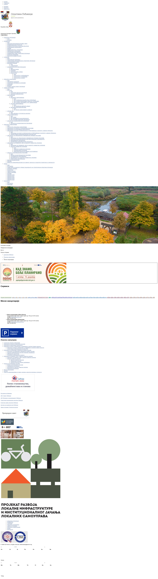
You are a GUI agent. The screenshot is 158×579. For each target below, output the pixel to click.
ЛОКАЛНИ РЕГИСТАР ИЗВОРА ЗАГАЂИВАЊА (26, 151)
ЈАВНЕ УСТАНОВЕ (9, 87)
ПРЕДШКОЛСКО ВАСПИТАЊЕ (18, 107)
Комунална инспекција (13, 368)
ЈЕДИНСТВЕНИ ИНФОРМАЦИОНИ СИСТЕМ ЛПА (23, 134)
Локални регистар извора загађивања (20, 362)
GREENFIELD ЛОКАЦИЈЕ (13, 51)
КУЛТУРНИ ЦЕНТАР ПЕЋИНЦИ (18, 92)
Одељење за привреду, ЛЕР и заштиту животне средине (18, 356)
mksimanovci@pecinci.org (17, 322)
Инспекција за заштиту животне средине (17, 367)
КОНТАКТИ (7, 181)
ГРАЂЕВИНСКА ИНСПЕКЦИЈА (18, 156)
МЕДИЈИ (9, 85)
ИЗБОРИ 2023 (10, 178)
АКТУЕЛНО (10, 166)
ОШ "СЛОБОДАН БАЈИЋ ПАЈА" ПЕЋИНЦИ (25, 100)
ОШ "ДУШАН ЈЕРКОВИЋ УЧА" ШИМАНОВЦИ (25, 102)
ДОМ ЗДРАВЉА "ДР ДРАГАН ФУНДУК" (20, 113)
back (8, 38)
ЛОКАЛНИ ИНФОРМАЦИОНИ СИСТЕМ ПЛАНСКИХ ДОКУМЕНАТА (27, 139)
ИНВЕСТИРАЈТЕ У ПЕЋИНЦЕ (15, 49)
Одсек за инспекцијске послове (12, 363)
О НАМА (9, 40)
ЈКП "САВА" (13, 117)
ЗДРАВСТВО (10, 111)
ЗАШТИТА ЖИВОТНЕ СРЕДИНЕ (18, 146)
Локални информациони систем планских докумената (21, 352)
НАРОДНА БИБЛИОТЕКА (16, 94)
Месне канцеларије (9, 369)
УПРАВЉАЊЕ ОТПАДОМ (20, 150)
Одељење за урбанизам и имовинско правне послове (17, 350)
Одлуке (6, 371)
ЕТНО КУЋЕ (13, 73)
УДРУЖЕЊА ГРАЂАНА (13, 81)
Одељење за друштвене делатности (13, 345)
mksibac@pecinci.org (16, 317)
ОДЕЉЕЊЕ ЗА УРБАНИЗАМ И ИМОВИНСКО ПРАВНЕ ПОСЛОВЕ (24, 135)
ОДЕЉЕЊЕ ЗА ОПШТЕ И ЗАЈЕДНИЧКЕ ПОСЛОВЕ (20, 128)
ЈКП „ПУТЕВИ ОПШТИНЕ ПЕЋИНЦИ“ (20, 119)
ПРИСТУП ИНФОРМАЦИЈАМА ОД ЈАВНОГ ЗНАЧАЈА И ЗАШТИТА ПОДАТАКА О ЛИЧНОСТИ (30, 162)
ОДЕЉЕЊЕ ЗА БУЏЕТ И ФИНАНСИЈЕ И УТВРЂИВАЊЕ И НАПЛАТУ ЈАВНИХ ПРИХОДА (30, 130)
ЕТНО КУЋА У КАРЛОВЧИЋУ (21, 75)
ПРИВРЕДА (7, 41)
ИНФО (5, 163)
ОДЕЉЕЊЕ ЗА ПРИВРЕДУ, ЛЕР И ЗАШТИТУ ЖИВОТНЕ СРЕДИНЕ (24, 143)
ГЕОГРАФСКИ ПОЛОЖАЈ (13, 59)
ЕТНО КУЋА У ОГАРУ (19, 78)
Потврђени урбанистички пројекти (15, 355)
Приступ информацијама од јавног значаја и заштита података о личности (23, 372)
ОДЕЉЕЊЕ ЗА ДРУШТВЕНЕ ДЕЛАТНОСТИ (18, 129)
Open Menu (4, 35)
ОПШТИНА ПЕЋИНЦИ (9, 37)
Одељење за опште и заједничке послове (14, 344)
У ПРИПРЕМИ (14, 65)
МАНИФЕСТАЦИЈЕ (12, 63)
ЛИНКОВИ (9, 184)
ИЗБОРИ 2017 (10, 176)
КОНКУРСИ (10, 170)
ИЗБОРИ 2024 (10, 179)
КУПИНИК (13, 70)
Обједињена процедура (13, 353)
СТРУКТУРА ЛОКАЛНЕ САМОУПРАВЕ (17, 127)
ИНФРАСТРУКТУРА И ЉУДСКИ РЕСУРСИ (18, 46)
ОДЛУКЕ (9, 161)
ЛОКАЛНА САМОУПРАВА (10, 124)
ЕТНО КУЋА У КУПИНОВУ (20, 76)
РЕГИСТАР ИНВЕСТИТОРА (14, 56)
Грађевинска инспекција (13, 366)
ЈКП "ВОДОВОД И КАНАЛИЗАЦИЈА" (19, 118)
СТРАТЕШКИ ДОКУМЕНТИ (14, 52)
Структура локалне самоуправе (12, 342)
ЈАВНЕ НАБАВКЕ (11, 172)
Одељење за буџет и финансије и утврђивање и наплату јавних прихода (22, 346)
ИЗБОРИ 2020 (10, 174)
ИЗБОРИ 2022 (10, 177)
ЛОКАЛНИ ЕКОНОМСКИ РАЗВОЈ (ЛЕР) (17, 43)
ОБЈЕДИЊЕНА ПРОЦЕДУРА (17, 140)
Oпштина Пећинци (8, 254)
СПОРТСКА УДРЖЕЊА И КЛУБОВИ (16, 82)
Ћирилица (6, 3)
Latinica (6, 4)
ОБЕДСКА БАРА (14, 69)
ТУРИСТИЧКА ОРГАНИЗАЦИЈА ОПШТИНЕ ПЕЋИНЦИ (21, 60)
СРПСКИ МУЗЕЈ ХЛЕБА (16, 71)
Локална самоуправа (9, 257)
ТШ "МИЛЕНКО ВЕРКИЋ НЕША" (22, 106)
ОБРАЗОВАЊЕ (11, 95)
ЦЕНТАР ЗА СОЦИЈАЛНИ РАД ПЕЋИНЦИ (18, 120)
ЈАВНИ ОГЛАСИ (11, 171)
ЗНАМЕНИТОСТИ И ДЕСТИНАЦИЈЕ (16, 67)
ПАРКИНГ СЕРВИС (12, 168)
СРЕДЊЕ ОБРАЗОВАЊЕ (16, 103)
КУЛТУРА (9, 90)
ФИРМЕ (9, 48)
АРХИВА (9, 173)
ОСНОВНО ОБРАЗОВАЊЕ (17, 97)
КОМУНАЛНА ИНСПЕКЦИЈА (17, 158)
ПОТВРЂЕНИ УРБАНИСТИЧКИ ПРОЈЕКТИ (21, 141)
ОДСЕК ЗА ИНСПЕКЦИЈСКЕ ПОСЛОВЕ (17, 152)
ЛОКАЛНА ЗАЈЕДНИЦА (10, 79)
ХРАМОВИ (10, 84)
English (6, 1)
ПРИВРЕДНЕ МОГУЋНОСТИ (14, 45)
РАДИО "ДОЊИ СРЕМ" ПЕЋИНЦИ (16, 86)
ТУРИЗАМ (6, 57)
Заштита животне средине (14, 358)
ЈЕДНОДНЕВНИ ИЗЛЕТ (13, 62)
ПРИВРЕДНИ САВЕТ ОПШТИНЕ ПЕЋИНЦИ (18, 53)
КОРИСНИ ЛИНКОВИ (12, 54)
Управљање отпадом (15, 361)
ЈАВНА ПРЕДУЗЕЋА (12, 114)
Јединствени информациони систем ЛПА (17, 349)
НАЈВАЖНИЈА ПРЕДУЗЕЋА (14, 47)
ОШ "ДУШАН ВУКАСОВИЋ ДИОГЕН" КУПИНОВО (26, 101)
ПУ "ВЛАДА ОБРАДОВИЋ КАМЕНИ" (23, 109)
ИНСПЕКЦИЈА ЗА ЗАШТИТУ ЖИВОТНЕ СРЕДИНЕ (23, 157)
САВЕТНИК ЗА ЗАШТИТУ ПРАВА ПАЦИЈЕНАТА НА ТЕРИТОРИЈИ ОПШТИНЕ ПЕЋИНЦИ (30, 167)
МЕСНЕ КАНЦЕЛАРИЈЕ (13, 160)
